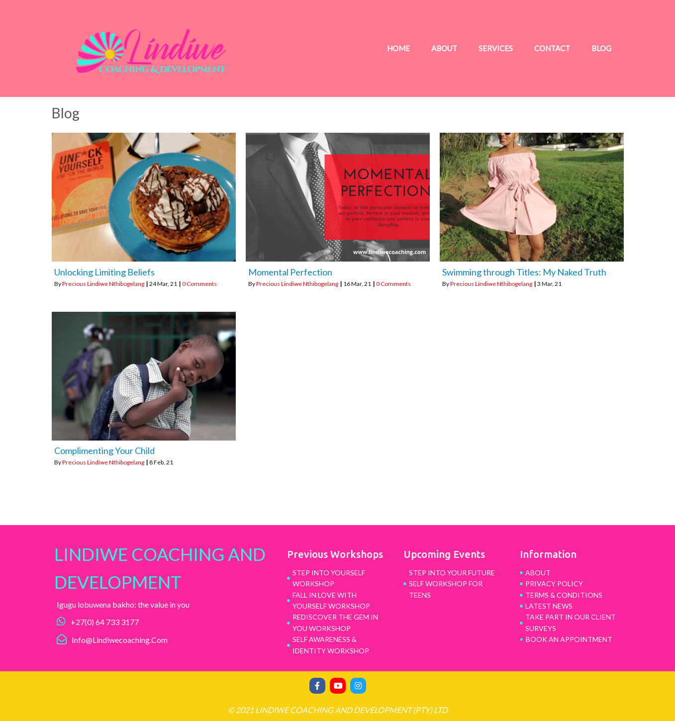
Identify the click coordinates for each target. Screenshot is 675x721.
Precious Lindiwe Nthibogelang (103, 283)
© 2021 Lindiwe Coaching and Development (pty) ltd (338, 710)
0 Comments (199, 283)
